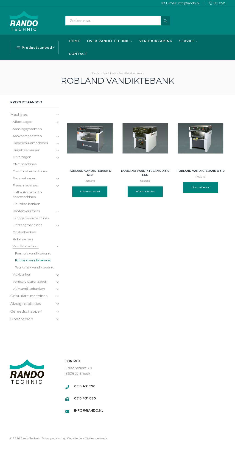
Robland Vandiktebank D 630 (90, 173)
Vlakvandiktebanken (29, 290)
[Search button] (165, 20)
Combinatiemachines (30, 172)
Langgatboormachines (31, 219)
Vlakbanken (22, 276)
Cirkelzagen (22, 158)
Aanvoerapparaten (27, 136)
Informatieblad (90, 191)
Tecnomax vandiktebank (34, 269)
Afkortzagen (23, 122)
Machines (109, 73)
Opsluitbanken (24, 233)
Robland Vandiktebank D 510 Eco (145, 173)
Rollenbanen (23, 240)
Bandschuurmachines (30, 143)
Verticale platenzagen (30, 283)
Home (95, 73)
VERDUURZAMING (155, 41)
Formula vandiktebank (33, 254)
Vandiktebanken (130, 73)
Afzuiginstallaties (25, 305)
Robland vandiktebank (33, 262)
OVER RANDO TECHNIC (109, 41)
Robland (90, 180)
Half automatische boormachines (27, 195)
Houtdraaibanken (26, 205)
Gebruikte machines (29, 297)
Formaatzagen (24, 179)
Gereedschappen (26, 312)
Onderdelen (21, 320)
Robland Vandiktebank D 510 (200, 170)
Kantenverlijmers (26, 212)
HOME (74, 41)
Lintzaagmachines (27, 226)
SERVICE (188, 41)
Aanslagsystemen (27, 129)
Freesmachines (25, 186)
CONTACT (78, 54)
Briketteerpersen (26, 150)
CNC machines (24, 165)
